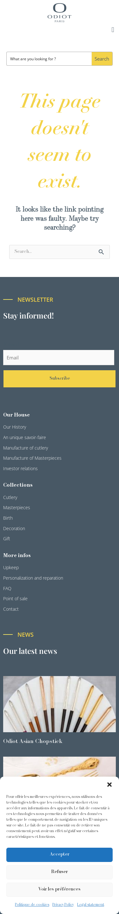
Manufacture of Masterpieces (32, 458)
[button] (109, 784)
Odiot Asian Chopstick (33, 742)
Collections (18, 485)
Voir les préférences (59, 889)
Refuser (59, 872)
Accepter (59, 854)
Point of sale (15, 598)
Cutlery (10, 497)
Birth (8, 518)
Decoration (14, 528)
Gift (6, 539)
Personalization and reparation (33, 578)
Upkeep (11, 567)
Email (11, 345)
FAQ (7, 588)
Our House (16, 415)
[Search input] (49, 59)
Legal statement (90, 905)
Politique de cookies (32, 905)
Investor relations (20, 468)
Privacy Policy (63, 905)
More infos (17, 555)
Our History (14, 427)
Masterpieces (16, 507)
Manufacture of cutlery (25, 448)
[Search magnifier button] (101, 58)
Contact (11, 609)
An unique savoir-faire (24, 437)
